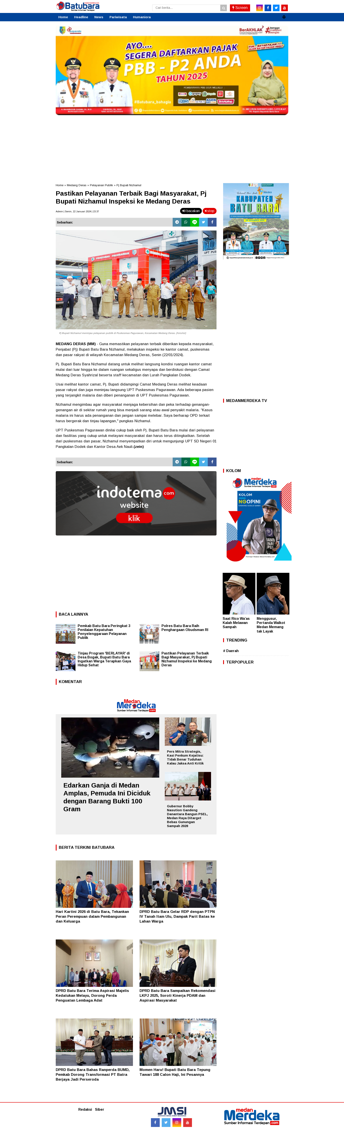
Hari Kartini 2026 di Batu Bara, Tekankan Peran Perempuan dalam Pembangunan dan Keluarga (92, 916)
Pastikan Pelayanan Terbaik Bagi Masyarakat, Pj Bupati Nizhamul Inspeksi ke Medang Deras (186, 659)
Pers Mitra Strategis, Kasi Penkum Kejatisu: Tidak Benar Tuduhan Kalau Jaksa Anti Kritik (185, 757)
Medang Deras (76, 185)
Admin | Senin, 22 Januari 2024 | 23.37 (77, 211)
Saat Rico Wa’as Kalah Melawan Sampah (236, 623)
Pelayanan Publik (101, 185)
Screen (240, 7)
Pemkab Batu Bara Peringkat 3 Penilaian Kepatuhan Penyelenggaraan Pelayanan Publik (104, 632)
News (98, 17)
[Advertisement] (172, 148)
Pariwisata (118, 17)
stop (209, 211)
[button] (284, 15)
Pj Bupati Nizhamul (128, 185)
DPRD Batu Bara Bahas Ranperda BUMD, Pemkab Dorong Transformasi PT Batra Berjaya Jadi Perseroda (93, 1075)
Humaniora (142, 17)
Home (63, 17)
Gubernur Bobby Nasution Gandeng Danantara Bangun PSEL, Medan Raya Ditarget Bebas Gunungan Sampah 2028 (187, 816)
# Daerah (231, 651)
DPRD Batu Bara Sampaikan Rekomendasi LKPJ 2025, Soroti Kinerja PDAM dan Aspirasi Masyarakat (177, 995)
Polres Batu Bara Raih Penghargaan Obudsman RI (184, 628)
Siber (99, 1109)
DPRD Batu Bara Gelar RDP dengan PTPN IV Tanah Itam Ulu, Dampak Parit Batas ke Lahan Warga (177, 916)
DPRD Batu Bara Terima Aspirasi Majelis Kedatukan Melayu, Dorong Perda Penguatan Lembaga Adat (92, 995)
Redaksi (85, 1109)
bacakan (191, 211)
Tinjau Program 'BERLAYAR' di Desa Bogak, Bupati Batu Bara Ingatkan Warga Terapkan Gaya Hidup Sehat (104, 659)
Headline (81, 17)
